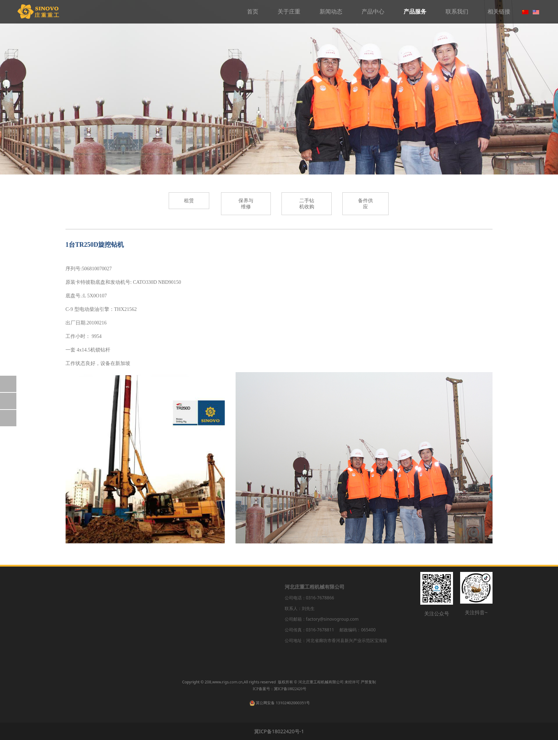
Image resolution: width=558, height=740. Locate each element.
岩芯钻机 (185, 602)
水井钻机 (185, 615)
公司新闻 (128, 602)
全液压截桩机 (190, 627)
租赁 (233, 602)
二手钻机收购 (243, 627)
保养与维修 (240, 615)
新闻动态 (331, 11)
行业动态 (128, 615)
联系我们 (457, 11)
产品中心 (373, 11)
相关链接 (499, 11)
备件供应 (238, 640)
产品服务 (415, 11)
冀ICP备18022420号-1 (279, 731)
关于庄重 (289, 11)
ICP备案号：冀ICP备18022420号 (279, 691)
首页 (252, 11)
